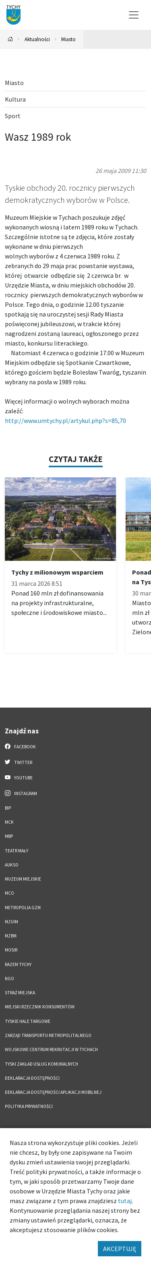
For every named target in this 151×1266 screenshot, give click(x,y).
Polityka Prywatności (29, 1106)
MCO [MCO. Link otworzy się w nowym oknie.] (9, 893)
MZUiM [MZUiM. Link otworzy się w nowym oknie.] (11, 922)
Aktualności (37, 39)
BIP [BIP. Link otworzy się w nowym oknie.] (8, 808)
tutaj (125, 1201)
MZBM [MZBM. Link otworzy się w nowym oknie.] (11, 936)
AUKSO (12, 865)
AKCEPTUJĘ (119, 1249)
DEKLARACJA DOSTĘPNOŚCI (32, 1078)
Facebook (20, 746)
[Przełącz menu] (134, 15)
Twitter (18, 762)
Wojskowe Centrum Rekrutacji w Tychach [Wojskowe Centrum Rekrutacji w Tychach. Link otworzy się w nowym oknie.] (51, 1049)
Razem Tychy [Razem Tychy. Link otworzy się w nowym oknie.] (18, 964)
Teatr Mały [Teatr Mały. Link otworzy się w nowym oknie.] (16, 851)
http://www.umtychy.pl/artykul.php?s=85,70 (65, 420)
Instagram (21, 793)
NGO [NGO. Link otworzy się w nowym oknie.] (9, 978)
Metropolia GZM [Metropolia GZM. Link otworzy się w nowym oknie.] (23, 907)
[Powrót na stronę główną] (10, 39)
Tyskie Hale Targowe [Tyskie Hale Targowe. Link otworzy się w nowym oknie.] (27, 1021)
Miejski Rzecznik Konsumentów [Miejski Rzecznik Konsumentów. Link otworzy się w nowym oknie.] (39, 1007)
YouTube (19, 777)
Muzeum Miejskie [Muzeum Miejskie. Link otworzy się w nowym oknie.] (23, 879)
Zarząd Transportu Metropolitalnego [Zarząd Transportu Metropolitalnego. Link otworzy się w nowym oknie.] (48, 1035)
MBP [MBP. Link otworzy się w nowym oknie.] (9, 836)
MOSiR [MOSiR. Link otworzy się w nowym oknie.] (11, 950)
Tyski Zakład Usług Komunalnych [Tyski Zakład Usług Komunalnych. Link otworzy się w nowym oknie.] (41, 1064)
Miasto (68, 39)
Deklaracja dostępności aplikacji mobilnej (53, 1092)
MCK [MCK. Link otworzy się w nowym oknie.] (9, 822)
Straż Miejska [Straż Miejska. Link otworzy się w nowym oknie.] (20, 992)
